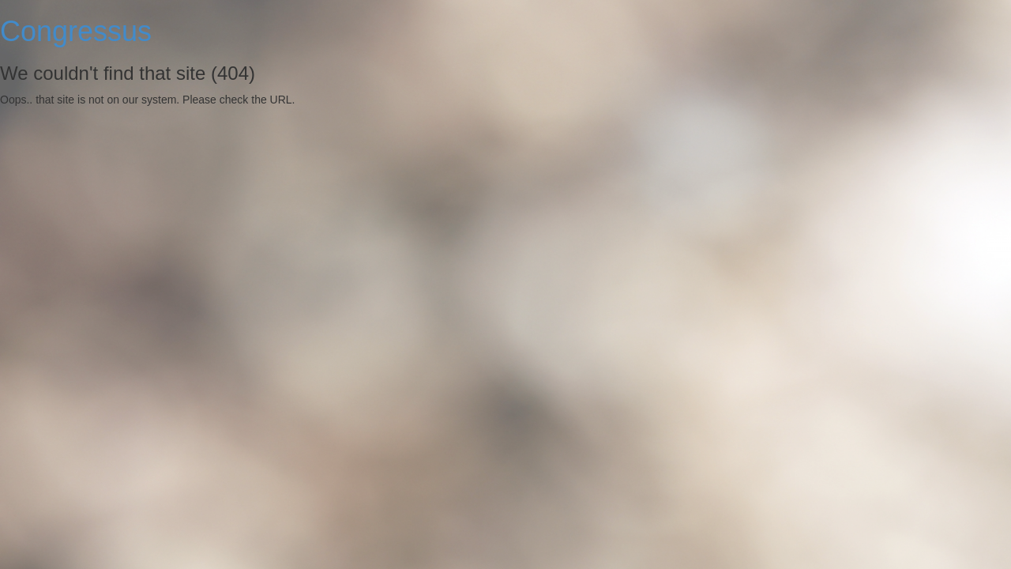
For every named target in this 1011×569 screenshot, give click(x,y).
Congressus (76, 31)
